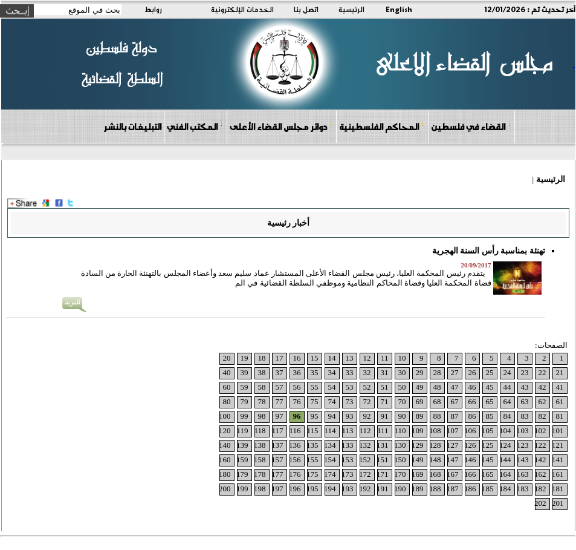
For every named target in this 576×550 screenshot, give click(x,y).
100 (225, 416)
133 (347, 445)
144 (505, 459)
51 (385, 386)
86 (472, 416)
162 (540, 474)
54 (332, 386)
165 (488, 474)
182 (540, 488)
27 (455, 372)
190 (400, 488)
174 (330, 474)
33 (350, 372)
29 (420, 372)
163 (523, 474)
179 (242, 474)
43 (525, 386)
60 (227, 386)
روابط (153, 9)
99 (244, 416)
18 (262, 357)
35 (315, 372)
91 (385, 416)
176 (295, 474)
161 (558, 474)
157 (277, 459)
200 (225, 488)
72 (367, 401)
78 (262, 401)
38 (262, 372)
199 (242, 488)
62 (542, 401)
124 (505, 445)
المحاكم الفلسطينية (381, 126)
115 (312, 430)
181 (558, 488)
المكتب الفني (195, 126)
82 (542, 416)
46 (472, 386)
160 (225, 459)
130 (400, 445)
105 (488, 430)
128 (435, 445)
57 (279, 386)
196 (295, 488)
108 (435, 430)
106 (470, 430)
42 (542, 386)
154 (330, 459)
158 (260, 459)
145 (488, 459)
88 (437, 416)
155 (312, 459)
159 (242, 459)
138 (260, 445)
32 (367, 372)
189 (418, 488)
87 (455, 416)
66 (472, 401)
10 (402, 357)
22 (542, 372)
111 (383, 430)
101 (558, 430)
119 (242, 430)
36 (297, 372)
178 (260, 474)
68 (437, 401)
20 (227, 357)
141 (558, 459)
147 (453, 459)
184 (505, 488)
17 (279, 357)
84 (507, 416)
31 (385, 372)
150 (400, 459)
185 (488, 488)
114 (329, 430)
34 (332, 372)
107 (453, 430)
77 (279, 401)
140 (225, 445)
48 (437, 386)
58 (262, 386)
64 (507, 401)
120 (225, 430)
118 (259, 430)
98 (262, 416)
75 (315, 401)
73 (350, 401)
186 (470, 488)
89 (420, 416)
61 (560, 401)
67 (455, 401)
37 (279, 372)
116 (294, 430)
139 (242, 445)
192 (365, 488)
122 (540, 445)
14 (332, 357)
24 (507, 372)
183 (523, 488)
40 (227, 372)
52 (367, 386)
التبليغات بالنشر (132, 126)
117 (277, 430)
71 (385, 401)
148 (435, 459)
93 (350, 416)
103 (523, 430)
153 (347, 459)
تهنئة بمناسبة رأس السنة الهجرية (488, 250)
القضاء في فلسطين (471, 126)
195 (312, 488)
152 (365, 459)
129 (418, 445)
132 (365, 445)
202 (540, 503)
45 (490, 386)
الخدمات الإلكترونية (242, 9)
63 (525, 401)
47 (455, 386)
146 (470, 459)
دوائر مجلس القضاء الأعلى (281, 126)
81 (560, 416)
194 (330, 488)
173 (347, 474)
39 (244, 372)
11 (385, 357)
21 (560, 372)
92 (367, 416)
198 (260, 488)
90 (402, 416)
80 (227, 401)
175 (312, 474)
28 (437, 372)
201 (558, 503)
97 (279, 416)
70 (402, 401)
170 (400, 474)
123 (523, 445)
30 (402, 372)
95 (315, 416)
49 (420, 386)
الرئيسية (351, 9)
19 (244, 357)
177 (277, 474)
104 (505, 430)
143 (523, 459)
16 (297, 357)
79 (244, 401)
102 (540, 430)
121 (558, 445)
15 (315, 357)
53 (350, 386)
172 (365, 474)
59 (244, 386)
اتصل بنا (306, 9)
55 (315, 386)
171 (383, 474)
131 (383, 445)
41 (560, 386)
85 (490, 416)
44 (507, 386)
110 (400, 430)
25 (490, 372)
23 (525, 372)
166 (470, 474)
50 (402, 386)
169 (418, 474)
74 (332, 401)
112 (365, 430)
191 (383, 488)
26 (472, 372)
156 (295, 459)
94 (332, 416)
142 (540, 459)
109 (418, 430)
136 (295, 445)
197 (277, 488)
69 (420, 401)
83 (525, 416)
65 (490, 401)
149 (418, 459)
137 (277, 445)
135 (312, 445)
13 (350, 357)
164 (505, 474)
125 (488, 445)
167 (453, 474)
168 (435, 474)
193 (347, 488)
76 (297, 401)
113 (347, 430)
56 (297, 386)
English (399, 9)
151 (383, 459)
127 (453, 445)
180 (225, 474)
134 (330, 445)
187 (453, 488)
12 (367, 357)
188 (435, 488)
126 (470, 445)
